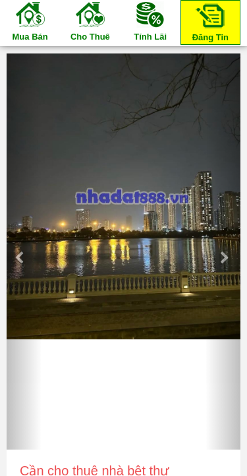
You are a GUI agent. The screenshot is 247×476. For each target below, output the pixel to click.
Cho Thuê (90, 21)
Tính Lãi (150, 21)
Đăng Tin (210, 21)
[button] (24, 251)
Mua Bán (30, 21)
